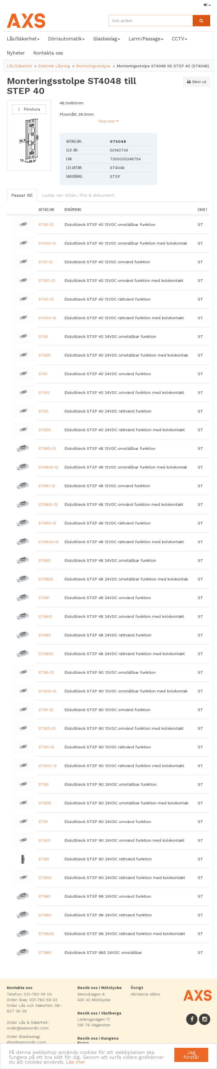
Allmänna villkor (145, 994)
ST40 (43, 411)
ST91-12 (45, 709)
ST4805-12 (48, 467)
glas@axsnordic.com (26, 1042)
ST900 (44, 877)
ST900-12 (47, 765)
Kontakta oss (48, 53)
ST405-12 (47, 243)
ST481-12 (46, 485)
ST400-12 (47, 318)
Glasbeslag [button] (106, 39)
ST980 (44, 915)
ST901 (44, 840)
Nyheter (16, 53)
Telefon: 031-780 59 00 (29, 994)
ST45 (43, 336)
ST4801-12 (48, 504)
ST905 (44, 803)
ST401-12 (46, 280)
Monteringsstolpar (93, 66)
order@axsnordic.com (28, 1028)
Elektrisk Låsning (54, 66)
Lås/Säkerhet (19, 66)
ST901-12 (47, 728)
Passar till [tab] (21, 195)
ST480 (44, 635)
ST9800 (46, 933)
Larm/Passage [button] (146, 39)
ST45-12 (45, 224)
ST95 (43, 784)
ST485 (44, 560)
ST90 (43, 859)
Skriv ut (196, 81)
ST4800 (45, 653)
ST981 (44, 896)
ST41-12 (45, 262)
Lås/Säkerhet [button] (23, 39)
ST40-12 (46, 299)
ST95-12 (46, 672)
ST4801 (45, 616)
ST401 (44, 392)
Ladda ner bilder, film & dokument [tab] (78, 195)
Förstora (29, 109)
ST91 (43, 821)
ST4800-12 (48, 541)
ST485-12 (47, 448)
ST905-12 (47, 691)
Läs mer (75, 1062)
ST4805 (45, 579)
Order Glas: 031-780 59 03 (32, 999)
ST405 (44, 355)
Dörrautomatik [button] (66, 39)
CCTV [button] (179, 39)
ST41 (42, 374)
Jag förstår (191, 1054)
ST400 (44, 429)
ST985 (44, 952)
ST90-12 (46, 747)
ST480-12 (47, 523)
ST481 (44, 597)
